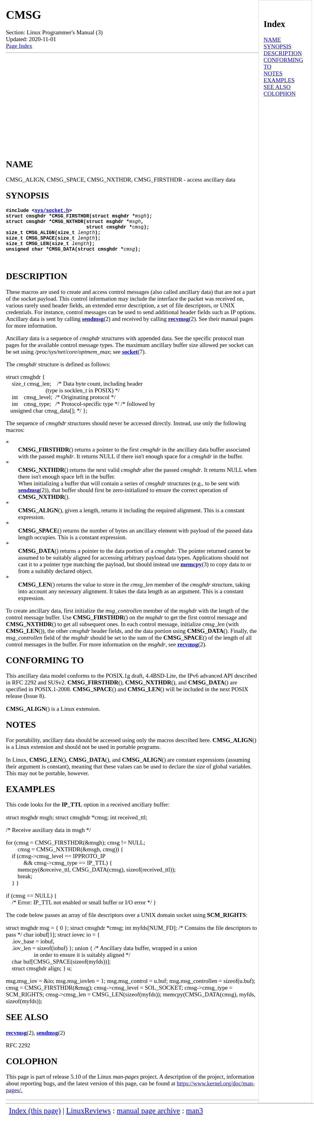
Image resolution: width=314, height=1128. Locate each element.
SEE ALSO (277, 87)
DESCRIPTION (283, 53)
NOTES (273, 73)
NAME (272, 40)
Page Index (19, 46)
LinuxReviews (88, 1120)
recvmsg (178, 328)
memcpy (191, 574)
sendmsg (93, 328)
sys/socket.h (52, 211)
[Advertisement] (132, 99)
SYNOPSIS (278, 46)
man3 (194, 1120)
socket (130, 361)
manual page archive (148, 1120)
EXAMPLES (279, 80)
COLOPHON (280, 93)
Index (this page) (35, 1120)
